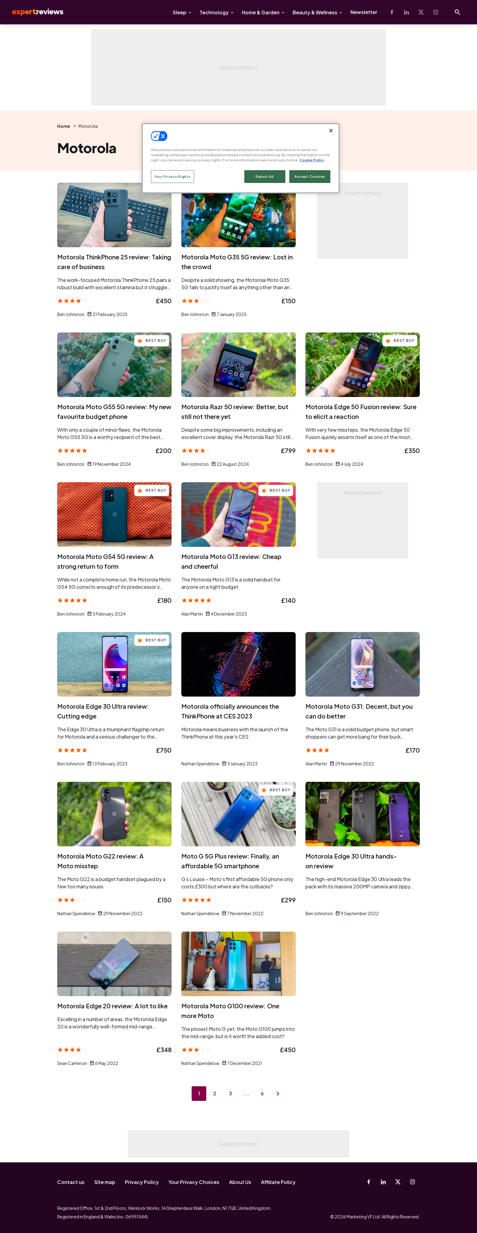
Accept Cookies (309, 176)
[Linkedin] (406, 12)
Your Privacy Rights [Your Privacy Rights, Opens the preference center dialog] (172, 176)
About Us (240, 1182)
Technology (214, 12)
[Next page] (278, 1093)
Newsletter (363, 12)
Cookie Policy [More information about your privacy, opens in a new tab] (311, 160)
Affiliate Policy (278, 1182)
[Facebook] (392, 12)
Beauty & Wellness (315, 12)
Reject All (265, 176)
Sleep (179, 12)
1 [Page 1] (199, 1093)
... (246, 1093)
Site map (104, 1182)
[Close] (331, 130)
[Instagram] (435, 12)
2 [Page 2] (214, 1093)
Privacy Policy (142, 1182)
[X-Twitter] (421, 12)
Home (63, 126)
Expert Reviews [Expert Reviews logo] (33, 12)
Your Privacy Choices (194, 1182)
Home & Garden (261, 12)
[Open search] (457, 12)
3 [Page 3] (230, 1093)
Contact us (71, 1182)
